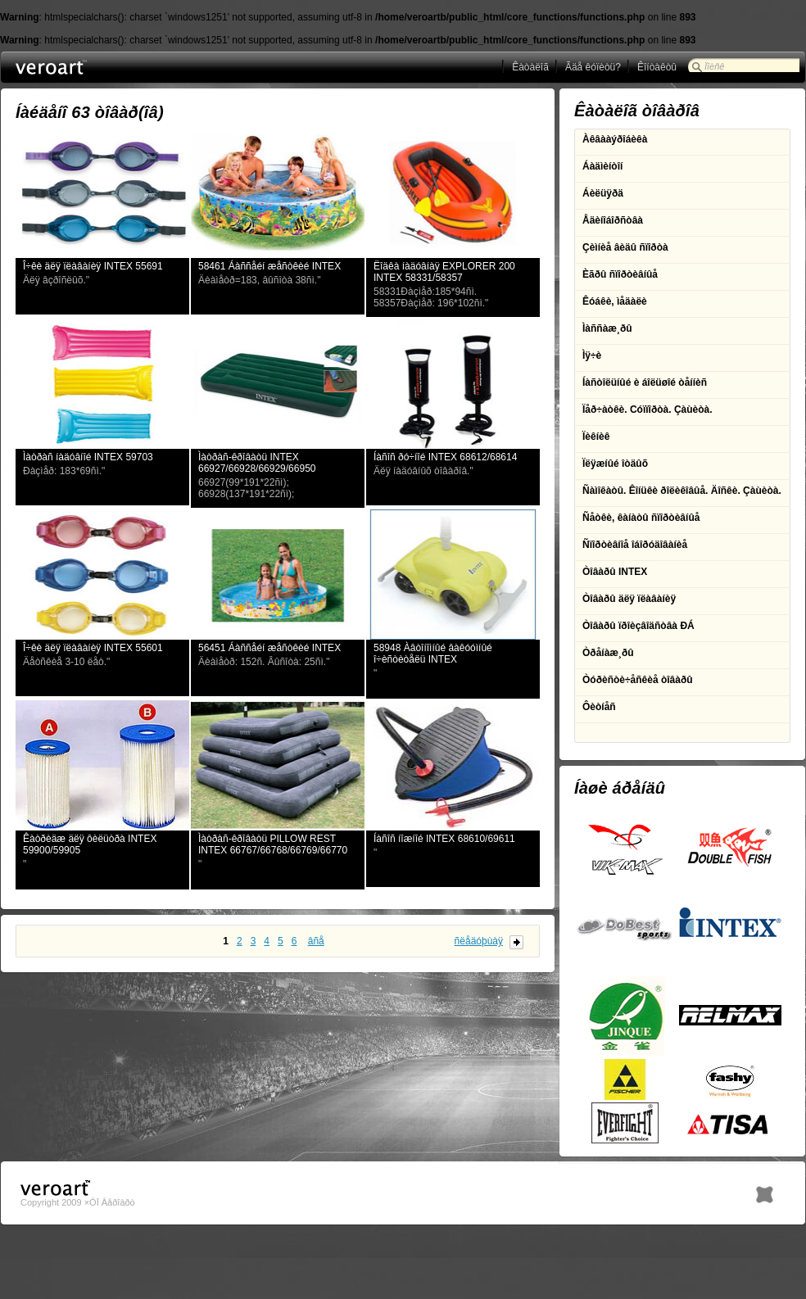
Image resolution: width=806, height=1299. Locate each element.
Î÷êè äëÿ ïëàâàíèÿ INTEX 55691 (93, 266)
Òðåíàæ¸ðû (608, 653)
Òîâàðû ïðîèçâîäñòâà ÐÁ (638, 625)
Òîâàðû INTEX (614, 571)
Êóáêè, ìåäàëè (614, 301)
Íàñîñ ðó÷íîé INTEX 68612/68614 (445, 457)
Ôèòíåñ (599, 707)
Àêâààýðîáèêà (614, 139)
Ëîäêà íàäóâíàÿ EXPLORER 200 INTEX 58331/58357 (444, 271)
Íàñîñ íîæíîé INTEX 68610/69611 (444, 838)
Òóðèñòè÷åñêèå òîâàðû (637, 680)
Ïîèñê (714, 66)
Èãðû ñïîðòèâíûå (620, 274)
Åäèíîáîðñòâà (612, 220)
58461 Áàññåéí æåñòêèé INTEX (269, 266)
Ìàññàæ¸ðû (607, 328)
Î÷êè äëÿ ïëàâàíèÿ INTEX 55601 (93, 648)
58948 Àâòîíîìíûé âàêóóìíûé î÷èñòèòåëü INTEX (433, 653)
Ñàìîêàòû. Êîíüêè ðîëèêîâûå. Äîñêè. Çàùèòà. (681, 490)
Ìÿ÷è (591, 355)
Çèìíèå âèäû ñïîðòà (625, 247)
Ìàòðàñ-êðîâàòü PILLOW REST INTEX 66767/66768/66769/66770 (272, 844)
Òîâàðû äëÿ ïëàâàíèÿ (629, 598)
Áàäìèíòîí (602, 166)
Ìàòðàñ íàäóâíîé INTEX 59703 (88, 457)
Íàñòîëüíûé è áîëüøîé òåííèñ (644, 382)
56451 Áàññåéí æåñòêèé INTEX (269, 648)
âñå (316, 941)
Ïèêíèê (595, 436)
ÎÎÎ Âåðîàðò (81, 67)
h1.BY (764, 1191)
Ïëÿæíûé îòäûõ (615, 463)
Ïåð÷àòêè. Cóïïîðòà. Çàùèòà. (647, 409)
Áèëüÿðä (602, 193)
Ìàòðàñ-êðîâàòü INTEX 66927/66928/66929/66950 (256, 462)
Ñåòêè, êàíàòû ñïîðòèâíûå (641, 517)
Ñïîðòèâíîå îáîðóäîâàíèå (634, 544)
